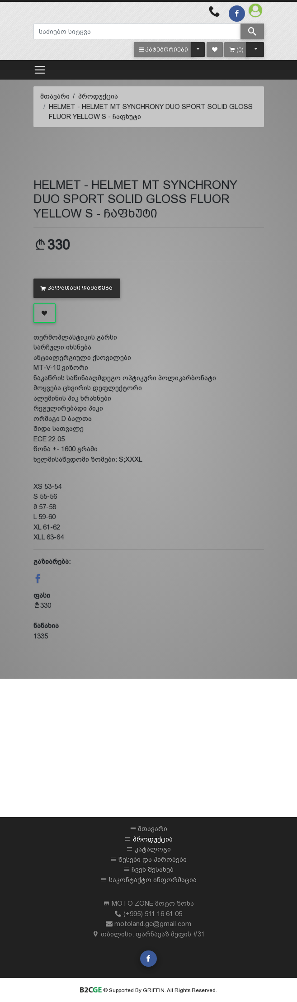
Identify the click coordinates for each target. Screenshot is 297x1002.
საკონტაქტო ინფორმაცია (153, 880)
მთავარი (55, 96)
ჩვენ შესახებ (153, 869)
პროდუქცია (98, 96)
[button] (164, 49)
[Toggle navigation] (39, 69)
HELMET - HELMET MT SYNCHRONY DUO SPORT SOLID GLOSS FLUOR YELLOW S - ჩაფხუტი (151, 112)
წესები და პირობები (152, 859)
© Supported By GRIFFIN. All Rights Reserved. (148, 990)
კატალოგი (153, 849)
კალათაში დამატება (77, 288)
